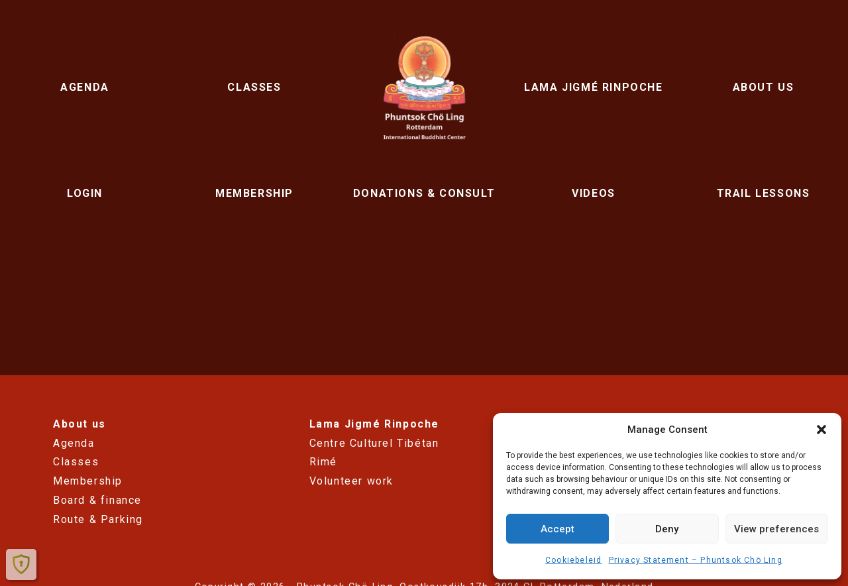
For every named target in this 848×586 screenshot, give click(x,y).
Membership (254, 193)
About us (763, 87)
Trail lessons (763, 193)
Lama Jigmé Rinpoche (593, 87)
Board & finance (97, 500)
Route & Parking (98, 519)
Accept (557, 529)
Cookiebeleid (573, 560)
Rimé (323, 461)
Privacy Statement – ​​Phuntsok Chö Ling (695, 560)
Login (85, 193)
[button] (821, 429)
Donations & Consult (424, 193)
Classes (254, 87)
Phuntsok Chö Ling (424, 87)
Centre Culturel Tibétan (374, 443)
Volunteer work (351, 481)
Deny (666, 529)
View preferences (776, 529)
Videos (593, 193)
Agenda (84, 87)
